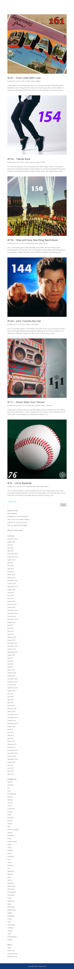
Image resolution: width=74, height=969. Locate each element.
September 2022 (12, 619)
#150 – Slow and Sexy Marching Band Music (32, 240)
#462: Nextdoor (12, 513)
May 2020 (10, 700)
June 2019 (10, 732)
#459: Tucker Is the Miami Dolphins (18, 519)
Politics (28, 81)
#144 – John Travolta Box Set (24, 321)
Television (49, 405)
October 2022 (11, 616)
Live (8, 868)
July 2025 (10, 545)
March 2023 (11, 601)
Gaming (9, 832)
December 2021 (12, 643)
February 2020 (11, 708)
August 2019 (11, 726)
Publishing (10, 901)
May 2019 (10, 735)
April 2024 (10, 572)
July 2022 (10, 625)
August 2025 (11, 542)
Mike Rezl (12, 81)
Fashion (9, 824)
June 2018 (10, 768)
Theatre (42, 162)
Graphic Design (12, 841)
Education (10, 818)
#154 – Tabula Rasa (18, 159)
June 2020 (10, 697)
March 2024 (11, 575)
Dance (27, 162)
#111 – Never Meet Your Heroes (26, 402)
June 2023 (10, 592)
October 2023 (11, 583)
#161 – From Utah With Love (24, 78)
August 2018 (11, 762)
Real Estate (10, 907)
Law (8, 859)
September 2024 (12, 557)
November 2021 (12, 646)
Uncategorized (11, 937)
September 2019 (12, 723)
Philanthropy (11, 886)
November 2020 (12, 682)
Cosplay (9, 812)
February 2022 (11, 637)
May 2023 (10, 595)
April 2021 (10, 667)
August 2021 (11, 655)
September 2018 (12, 759)
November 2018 (12, 753)
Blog (8, 791)
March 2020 (11, 706)
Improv (9, 853)
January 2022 (11, 640)
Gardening (10, 835)
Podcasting (10, 895)
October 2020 (11, 685)
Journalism (10, 856)
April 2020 (10, 703)
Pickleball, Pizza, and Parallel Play (17, 516)
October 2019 (11, 720)
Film (8, 827)
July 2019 (10, 729)
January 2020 (11, 711)
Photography (11, 892)
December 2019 (12, 714)
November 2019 (12, 717)
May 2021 (10, 664)
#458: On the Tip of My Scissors (17, 522)
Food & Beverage (12, 830)
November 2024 (12, 554)
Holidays (10, 850)
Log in (9, 948)
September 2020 (12, 688)
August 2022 (11, 622)
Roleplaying (11, 916)
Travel (9, 934)
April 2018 (10, 774)
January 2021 (11, 676)
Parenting (10, 883)
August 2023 (11, 589)
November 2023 (12, 580)
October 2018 (11, 756)
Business (10, 797)
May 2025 (10, 548)
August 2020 (11, 691)
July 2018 (10, 765)
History (9, 847)
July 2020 (10, 694)
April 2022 (10, 634)
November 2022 (12, 613)
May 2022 (10, 631)
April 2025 (10, 551)
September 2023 (12, 586)
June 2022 (10, 628)
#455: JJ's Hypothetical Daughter (17, 525)
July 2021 (10, 658)
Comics (9, 806)
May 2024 (10, 569)
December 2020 (12, 679)
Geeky (38, 486)
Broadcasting (30, 243)
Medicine (10, 874)
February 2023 (11, 604)
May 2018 (10, 771)
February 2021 (11, 673)
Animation (10, 785)
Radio (33, 81)
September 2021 (12, 652)
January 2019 (11, 747)
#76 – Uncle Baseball (19, 483)
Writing (9, 940)
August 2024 (11, 560)
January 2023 (11, 607)
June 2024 (10, 566)
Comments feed (12, 954)
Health (9, 844)
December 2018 (12, 750)
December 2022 (12, 610)
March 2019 (11, 741)
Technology (34, 324)
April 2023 (10, 598)
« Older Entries (11, 502)
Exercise (32, 162)
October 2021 (11, 649)
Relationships (11, 910)
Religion (38, 81)
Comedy (10, 803)
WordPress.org (12, 956)
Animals (9, 782)
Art (8, 788)
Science (9, 919)
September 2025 (12, 539)
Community (11, 809)
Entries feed (11, 951)
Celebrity (38, 405)
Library (9, 862)
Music (37, 243)
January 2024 (11, 578)
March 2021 (11, 670)
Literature (10, 865)
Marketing (10, 871)
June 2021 (10, 661)
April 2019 (10, 738)
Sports (46, 243)
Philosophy (10, 889)
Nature (9, 880)
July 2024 (10, 563)
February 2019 (11, 744)
